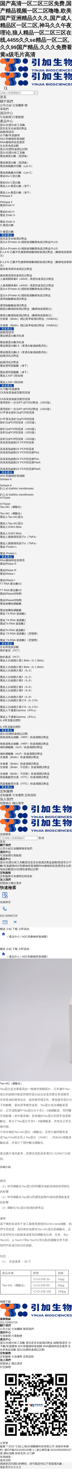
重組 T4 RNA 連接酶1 (36, 617)
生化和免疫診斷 (9, 145)
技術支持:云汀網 (25, 1453)
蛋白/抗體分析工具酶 (12, 124)
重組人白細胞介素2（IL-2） (36, 674)
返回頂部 (5, 1460)
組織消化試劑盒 (36, 359)
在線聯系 (5, 834)
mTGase (36, 500)
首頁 (3, 97)
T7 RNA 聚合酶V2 (36, 587)
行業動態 (18, 117)
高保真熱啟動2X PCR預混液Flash (36, 466)
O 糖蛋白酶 (36, 229)
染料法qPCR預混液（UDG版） (36, 436)
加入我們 (6, 799)
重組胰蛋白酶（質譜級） (36, 159)
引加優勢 (18, 795)
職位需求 (18, 803)
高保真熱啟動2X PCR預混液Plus (36, 456)
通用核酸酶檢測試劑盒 (36, 302)
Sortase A (36, 482)
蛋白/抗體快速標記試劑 (14, 149)
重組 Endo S (36, 219)
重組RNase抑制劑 (36, 597)
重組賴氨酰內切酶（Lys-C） (36, 169)
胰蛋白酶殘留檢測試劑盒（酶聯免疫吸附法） (36, 312)
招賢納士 (6, 803)
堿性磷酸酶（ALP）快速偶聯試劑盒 (36, 751)
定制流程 (30, 795)
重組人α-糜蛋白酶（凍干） (36, 189)
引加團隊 (18, 105)
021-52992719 (8, 1322)
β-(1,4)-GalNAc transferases (36, 491)
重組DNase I (36, 577)
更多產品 (7, 235)
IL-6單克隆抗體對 (36, 724)
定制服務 (6, 791)
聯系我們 (27, 848)
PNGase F (36, 199)
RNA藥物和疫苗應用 (12, 142)
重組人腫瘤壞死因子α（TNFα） (36, 540)
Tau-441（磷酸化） (36, 510)
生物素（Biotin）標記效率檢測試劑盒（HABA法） (36, 322)
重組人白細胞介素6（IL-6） (36, 684)
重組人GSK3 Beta (36, 530)
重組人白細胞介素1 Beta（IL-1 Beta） (36, 664)
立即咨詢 (23, 928)
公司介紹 (6, 105)
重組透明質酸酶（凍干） (36, 369)
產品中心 (6, 121)
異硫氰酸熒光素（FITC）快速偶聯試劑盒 (36, 781)
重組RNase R (36, 567)
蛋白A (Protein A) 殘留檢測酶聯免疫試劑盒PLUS (36, 245)
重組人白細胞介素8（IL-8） (36, 694)
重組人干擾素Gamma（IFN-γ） (36, 714)
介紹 (9, 928)
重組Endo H (36, 209)
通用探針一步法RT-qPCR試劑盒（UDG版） (36, 406)
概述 (3, 928)
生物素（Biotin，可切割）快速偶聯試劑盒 (36, 771)
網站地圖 (8, 1453)
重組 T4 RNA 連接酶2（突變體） (36, 637)
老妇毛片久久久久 (11, 1467)
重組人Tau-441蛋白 (36, 520)
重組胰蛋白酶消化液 (36, 339)
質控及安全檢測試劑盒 (13, 128)
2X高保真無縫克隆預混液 (36, 396)
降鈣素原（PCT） (36, 654)
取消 (41, 837)
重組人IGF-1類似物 (36, 379)
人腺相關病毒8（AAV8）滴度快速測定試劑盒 (36, 282)
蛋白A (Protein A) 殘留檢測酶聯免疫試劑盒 (36, 292)
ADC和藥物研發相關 (12, 138)
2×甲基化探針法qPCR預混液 (36, 416)
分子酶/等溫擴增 (10, 135)
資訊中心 (6, 113)
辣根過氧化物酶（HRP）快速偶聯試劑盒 (36, 741)
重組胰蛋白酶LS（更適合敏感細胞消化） (36, 349)
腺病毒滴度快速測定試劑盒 (36, 272)
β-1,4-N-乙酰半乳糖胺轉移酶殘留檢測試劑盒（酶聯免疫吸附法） (36, 258)
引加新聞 (6, 117)
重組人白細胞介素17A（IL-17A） (36, 704)
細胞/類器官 (7, 131)
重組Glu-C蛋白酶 (36, 179)
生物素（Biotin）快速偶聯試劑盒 (36, 761)
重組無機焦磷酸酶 (36, 607)
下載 (15, 928)
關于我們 (6, 101)
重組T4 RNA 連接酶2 (36, 627)
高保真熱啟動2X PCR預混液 (36, 446)
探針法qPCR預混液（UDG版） (36, 426)
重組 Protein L (36, 550)
